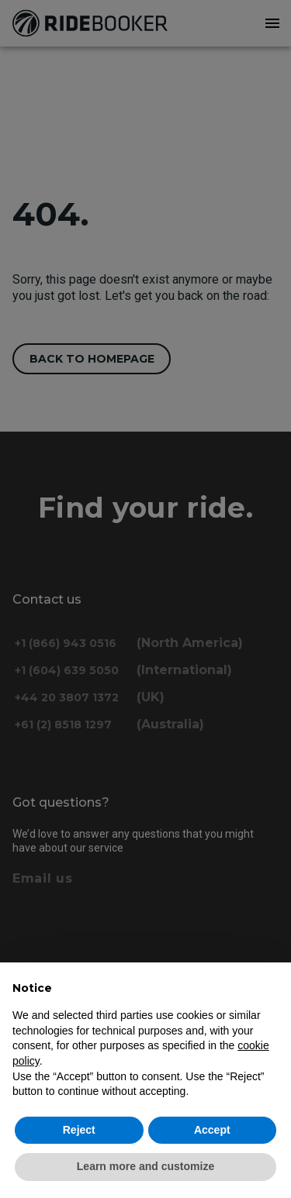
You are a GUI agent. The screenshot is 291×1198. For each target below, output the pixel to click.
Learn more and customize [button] (145, 1166)
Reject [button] (79, 1130)
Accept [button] (212, 1130)
